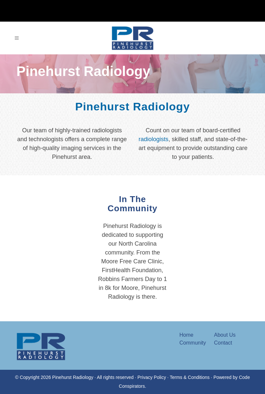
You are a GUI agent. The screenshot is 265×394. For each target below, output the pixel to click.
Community (192, 343)
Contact (223, 343)
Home (186, 335)
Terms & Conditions (190, 377)
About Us (225, 335)
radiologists (154, 139)
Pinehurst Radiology (132, 106)
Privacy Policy (151, 377)
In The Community (132, 212)
